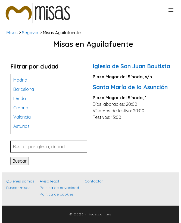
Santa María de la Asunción (130, 87)
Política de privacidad (59, 187)
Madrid (20, 80)
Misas (12, 32)
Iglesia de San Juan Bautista (131, 66)
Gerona (20, 107)
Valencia (22, 117)
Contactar (94, 181)
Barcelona (23, 89)
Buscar (20, 161)
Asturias (21, 126)
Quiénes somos (20, 181)
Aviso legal (49, 181)
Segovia (30, 32)
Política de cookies (57, 194)
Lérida (19, 98)
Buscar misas (18, 187)
